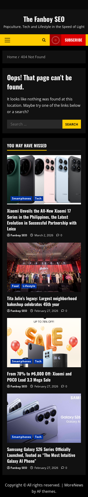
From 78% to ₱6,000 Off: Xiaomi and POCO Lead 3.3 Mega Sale (39, 376)
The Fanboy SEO (44, 19)
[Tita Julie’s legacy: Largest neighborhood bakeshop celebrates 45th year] (44, 267)
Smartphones (21, 198)
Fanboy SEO (19, 235)
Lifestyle (29, 286)
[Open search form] (44, 40)
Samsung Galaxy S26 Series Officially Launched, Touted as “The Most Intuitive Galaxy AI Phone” (41, 455)
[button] (7, 40)
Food (15, 286)
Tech (38, 198)
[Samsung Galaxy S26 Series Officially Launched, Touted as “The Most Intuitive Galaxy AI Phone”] (44, 418)
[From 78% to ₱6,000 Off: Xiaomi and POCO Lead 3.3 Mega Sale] (44, 342)
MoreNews (73, 485)
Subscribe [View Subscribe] (66, 40)
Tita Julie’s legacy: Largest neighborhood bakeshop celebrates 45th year (42, 301)
